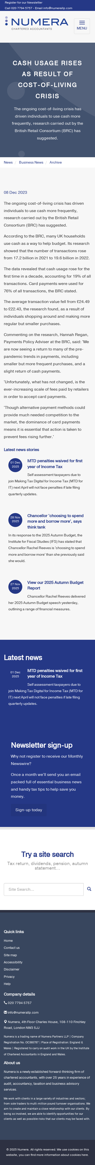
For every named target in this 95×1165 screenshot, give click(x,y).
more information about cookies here (62, 1155)
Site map (10, 955)
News (8, 162)
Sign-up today (28, 810)
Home (8, 940)
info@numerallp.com (57, 8)
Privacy (9, 977)
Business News (31, 162)
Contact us (12, 948)
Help (7, 984)
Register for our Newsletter (23, 3)
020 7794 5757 (20, 1003)
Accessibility (13, 962)
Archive (56, 162)
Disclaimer (12, 969)
